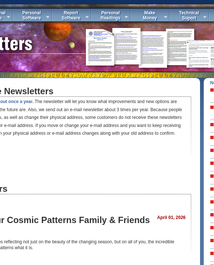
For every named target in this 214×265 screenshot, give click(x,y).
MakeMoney (150, 15)
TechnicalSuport (189, 15)
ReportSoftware (71, 15)
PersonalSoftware (31, 15)
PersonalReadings (110, 15)
